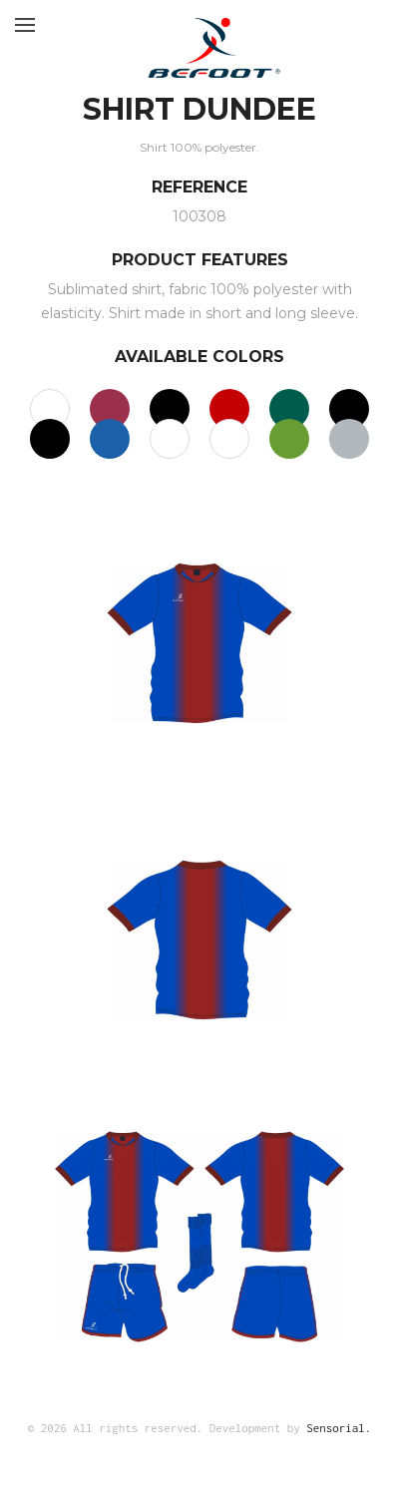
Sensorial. (338, 1427)
